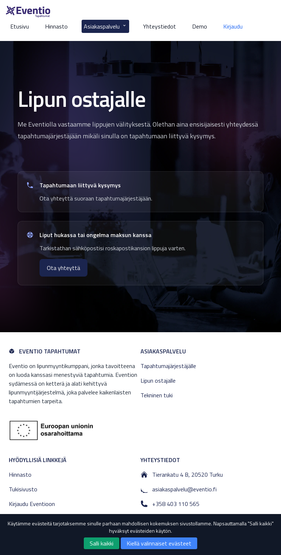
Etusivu (19, 26)
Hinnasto (56, 26)
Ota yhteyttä (63, 267)
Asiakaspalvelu (105, 26)
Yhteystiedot (159, 26)
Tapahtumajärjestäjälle (168, 365)
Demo (199, 26)
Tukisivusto (23, 489)
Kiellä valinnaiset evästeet (159, 543)
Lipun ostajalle (158, 380)
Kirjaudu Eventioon (32, 503)
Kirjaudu (233, 26)
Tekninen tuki (156, 395)
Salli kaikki (101, 543)
